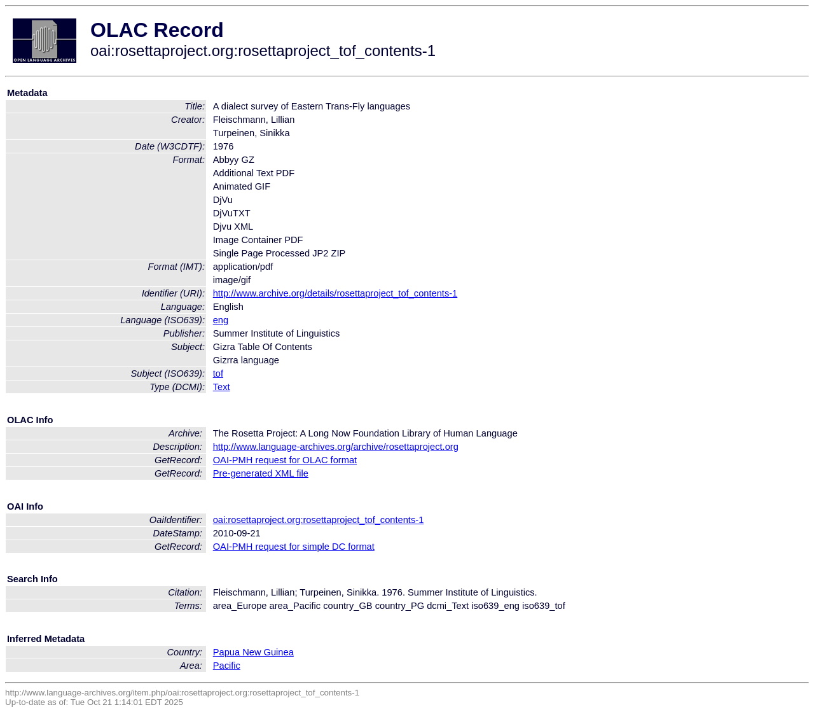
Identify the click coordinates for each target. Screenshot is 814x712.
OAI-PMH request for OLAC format (285, 460)
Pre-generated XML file (260, 473)
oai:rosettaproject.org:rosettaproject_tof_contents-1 (318, 520)
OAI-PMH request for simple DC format (294, 546)
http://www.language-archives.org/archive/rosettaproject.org (336, 447)
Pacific (226, 665)
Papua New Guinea (253, 652)
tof (218, 373)
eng (220, 320)
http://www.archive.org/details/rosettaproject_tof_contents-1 (335, 293)
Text (221, 387)
